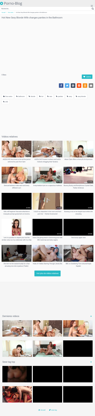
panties (59, 96)
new (49, 96)
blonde (32, 96)
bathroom (20, 96)
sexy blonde (81, 96)
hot (41, 96)
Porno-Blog (11, 3)
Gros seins (10, 12)
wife (5, 102)
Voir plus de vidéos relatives (47, 273)
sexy (69, 96)
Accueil (3, 12)
